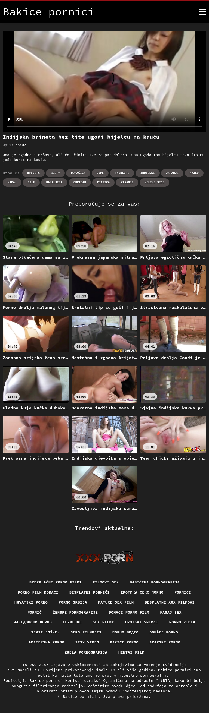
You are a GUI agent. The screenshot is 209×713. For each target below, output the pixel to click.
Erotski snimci (141, 622)
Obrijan (79, 182)
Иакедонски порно (33, 622)
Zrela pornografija (85, 652)
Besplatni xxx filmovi (170, 602)
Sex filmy (103, 622)
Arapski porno (164, 642)
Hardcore (122, 173)
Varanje (127, 182)
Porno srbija (73, 602)
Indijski (147, 173)
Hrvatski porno (31, 602)
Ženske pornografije (75, 612)
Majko (194, 173)
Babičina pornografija (155, 582)
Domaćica (78, 173)
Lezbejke (72, 622)
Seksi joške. (45, 632)
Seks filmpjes (86, 632)
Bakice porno (124, 642)
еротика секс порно (142, 592)
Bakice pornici (81, 696)
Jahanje (172, 173)
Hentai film (131, 652)
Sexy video (87, 642)
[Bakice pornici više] (202, 12)
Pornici (182, 592)
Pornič (34, 612)
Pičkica (103, 182)
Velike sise (154, 182)
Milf (31, 182)
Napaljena (54, 182)
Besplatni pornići (89, 592)
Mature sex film (116, 602)
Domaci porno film (129, 612)
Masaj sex (171, 612)
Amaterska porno (46, 642)
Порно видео (125, 632)
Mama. (12, 182)
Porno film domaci (38, 592)
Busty (55, 173)
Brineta (33, 173)
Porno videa (182, 622)
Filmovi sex (106, 582)
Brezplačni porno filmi (55, 582)
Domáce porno (163, 632)
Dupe (100, 173)
